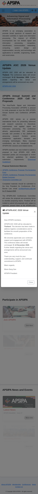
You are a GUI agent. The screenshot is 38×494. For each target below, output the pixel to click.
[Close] (34, 211)
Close (31, 282)
